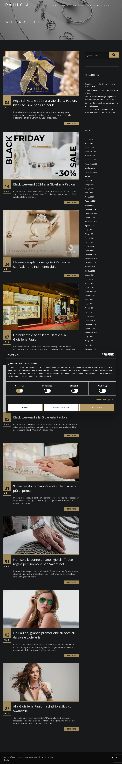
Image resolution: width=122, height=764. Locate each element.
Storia (73, 5)
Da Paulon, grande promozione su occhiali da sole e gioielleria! (44, 643)
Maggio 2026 (89, 139)
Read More (71, 123)
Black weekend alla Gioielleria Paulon (40, 426)
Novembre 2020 (91, 267)
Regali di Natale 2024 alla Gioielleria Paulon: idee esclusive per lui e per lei (45, 102)
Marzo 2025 (89, 197)
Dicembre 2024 (90, 209)
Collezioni (87, 5)
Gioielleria (59, 5)
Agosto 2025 (89, 176)
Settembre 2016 (91, 333)
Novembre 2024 (91, 213)
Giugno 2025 (89, 184)
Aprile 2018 (89, 300)
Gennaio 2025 (90, 205)
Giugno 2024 (89, 234)
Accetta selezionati (61, 407)
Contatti (111, 5)
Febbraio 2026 (90, 151)
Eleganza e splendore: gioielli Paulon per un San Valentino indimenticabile (44, 273)
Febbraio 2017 (90, 320)
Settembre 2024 (91, 221)
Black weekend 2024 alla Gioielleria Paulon (44, 193)
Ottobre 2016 (90, 328)
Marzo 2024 (89, 246)
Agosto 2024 (89, 225)
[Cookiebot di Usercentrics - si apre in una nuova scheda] (103, 354)
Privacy (43, 757)
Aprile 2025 (89, 193)
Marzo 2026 (89, 147)
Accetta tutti (97, 407)
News (99, 5)
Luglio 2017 (89, 304)
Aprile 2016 (89, 345)
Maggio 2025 (89, 189)
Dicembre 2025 (90, 160)
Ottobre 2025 (90, 168)
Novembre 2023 (91, 259)
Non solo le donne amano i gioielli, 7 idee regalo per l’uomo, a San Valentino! (43, 570)
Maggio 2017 (89, 308)
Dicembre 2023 (90, 254)
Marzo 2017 (89, 316)
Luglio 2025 (89, 180)
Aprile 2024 (89, 242)
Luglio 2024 (89, 230)
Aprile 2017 (89, 312)
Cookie (50, 757)
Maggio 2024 (89, 238)
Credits (6, 760)
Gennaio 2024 (90, 250)
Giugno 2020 (89, 275)
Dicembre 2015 (90, 349)
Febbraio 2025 (90, 201)
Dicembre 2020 (90, 263)
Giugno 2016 (89, 341)
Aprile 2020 (89, 283)
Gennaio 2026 (90, 156)
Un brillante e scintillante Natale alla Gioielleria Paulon (39, 345)
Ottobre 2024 (90, 217)
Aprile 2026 (89, 143)
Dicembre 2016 (90, 324)
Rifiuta (25, 407)
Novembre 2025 (91, 164)
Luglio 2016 (89, 337)
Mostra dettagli (103, 400)
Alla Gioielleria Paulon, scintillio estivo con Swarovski (43, 717)
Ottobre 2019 (90, 295)
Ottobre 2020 (90, 271)
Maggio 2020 (89, 279)
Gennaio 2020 (90, 291)
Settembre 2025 (91, 172)
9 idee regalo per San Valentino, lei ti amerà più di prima (44, 497)
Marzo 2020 (89, 287)
